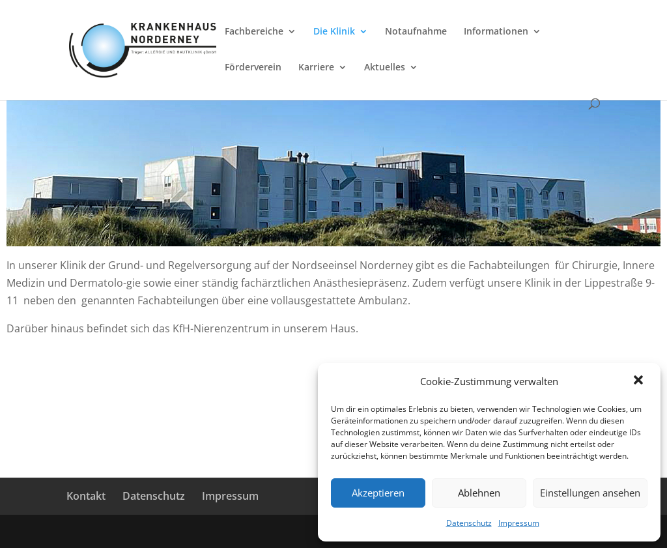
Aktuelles (384, 68)
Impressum (518, 522)
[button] (639, 381)
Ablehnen (479, 492)
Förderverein (253, 68)
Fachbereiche (254, 32)
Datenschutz (469, 522)
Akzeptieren (378, 492)
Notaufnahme (416, 32)
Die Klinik (334, 32)
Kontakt (86, 496)
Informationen (496, 32)
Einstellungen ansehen (590, 492)
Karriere (316, 68)
